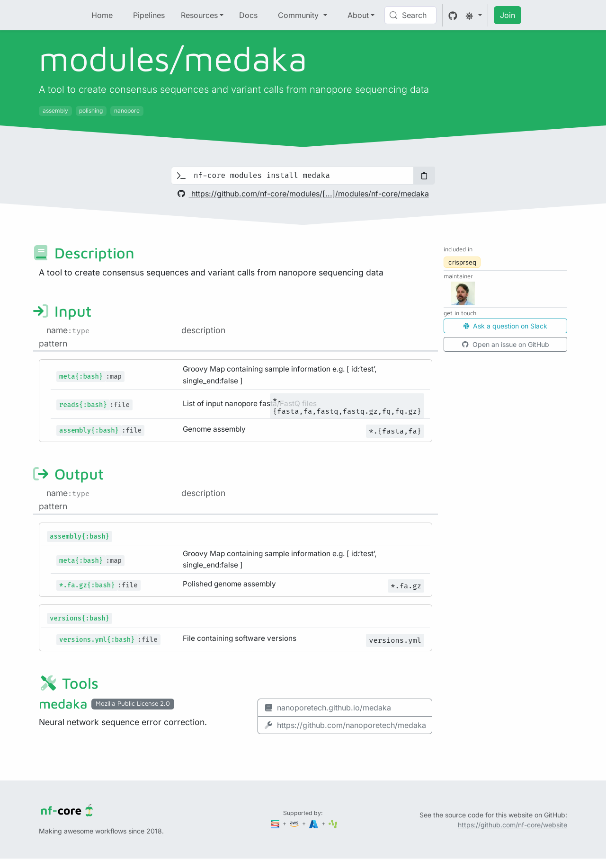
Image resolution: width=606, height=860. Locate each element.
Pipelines (149, 15)
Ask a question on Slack (505, 326)
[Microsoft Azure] (314, 823)
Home (102, 15)
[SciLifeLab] (333, 823)
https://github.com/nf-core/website (512, 825)
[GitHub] (452, 15)
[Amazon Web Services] (295, 823)
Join (507, 15)
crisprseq (462, 262)
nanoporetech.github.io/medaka (327, 707)
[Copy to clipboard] (424, 176)
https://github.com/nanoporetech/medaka (345, 725)
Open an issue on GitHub (505, 344)
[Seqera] (276, 823)
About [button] (358, 15)
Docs (248, 15)
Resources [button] (199, 15)
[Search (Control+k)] (410, 15)
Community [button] (299, 15)
